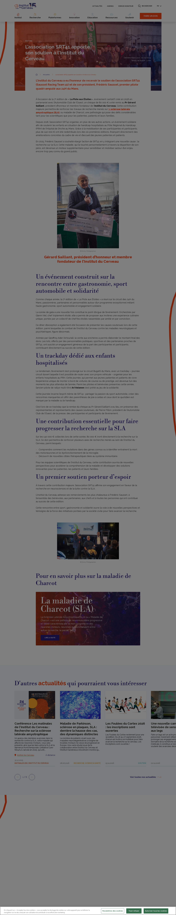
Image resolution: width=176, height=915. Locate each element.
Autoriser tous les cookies (156, 911)
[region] (88, 911)
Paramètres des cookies (112, 911)
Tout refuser (134, 911)
